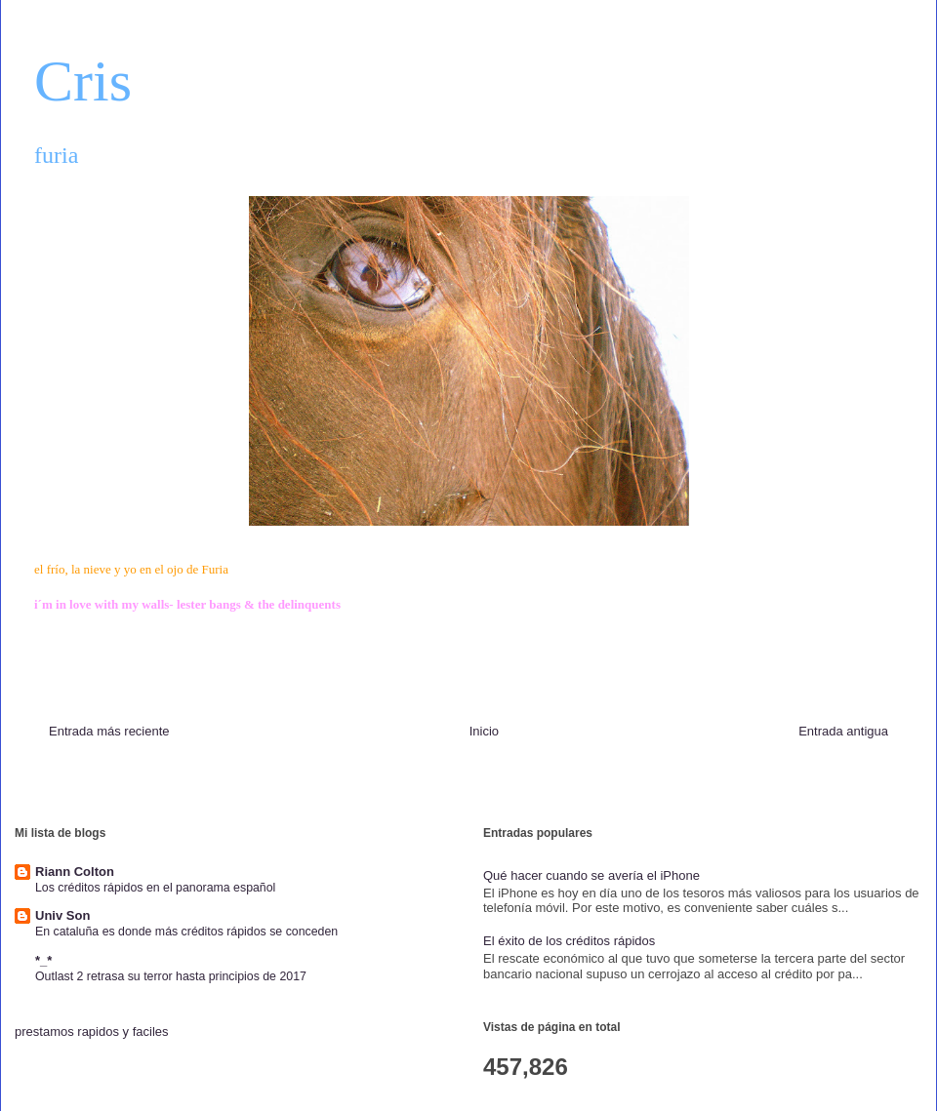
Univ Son (62, 915)
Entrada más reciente (109, 731)
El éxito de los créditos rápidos (569, 940)
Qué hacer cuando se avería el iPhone (591, 875)
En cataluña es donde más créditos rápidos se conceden (186, 931)
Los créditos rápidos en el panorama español (155, 887)
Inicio (484, 731)
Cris (83, 81)
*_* (43, 960)
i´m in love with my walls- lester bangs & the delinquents (187, 604)
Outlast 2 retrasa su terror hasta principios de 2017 (170, 976)
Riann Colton (74, 871)
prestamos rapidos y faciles (92, 1031)
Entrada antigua (843, 731)
